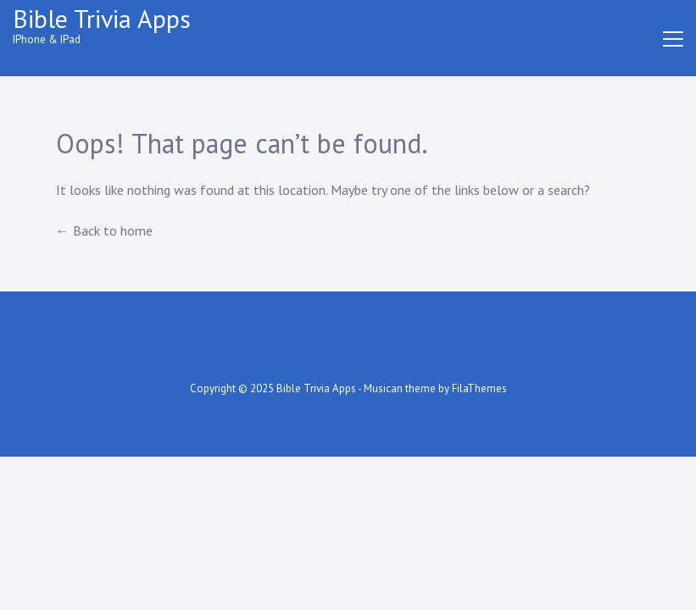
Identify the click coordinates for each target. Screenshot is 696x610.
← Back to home (104, 230)
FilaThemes (479, 388)
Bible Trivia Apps (102, 18)
